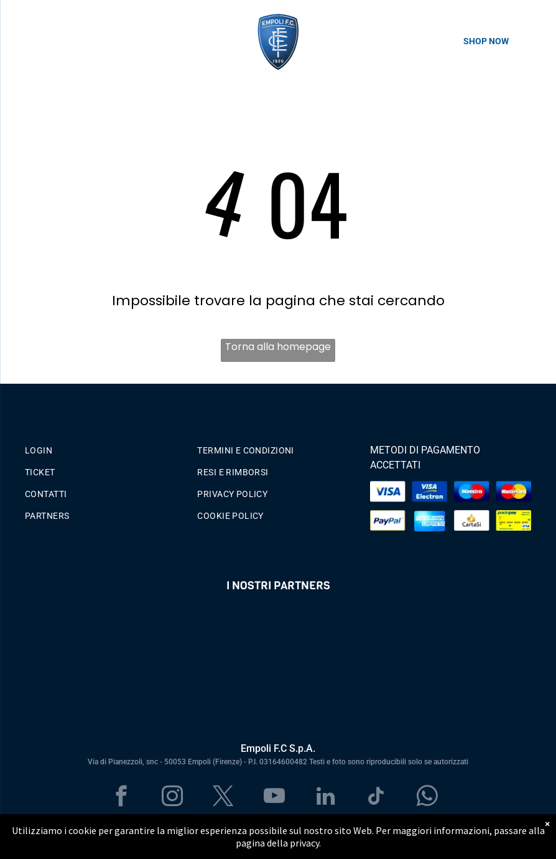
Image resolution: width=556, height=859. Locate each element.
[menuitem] (105, 447)
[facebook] (121, 798)
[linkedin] (325, 798)
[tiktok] (376, 798)
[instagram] (172, 798)
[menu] (27, 41)
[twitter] (223, 798)
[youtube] (274, 798)
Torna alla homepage (278, 346)
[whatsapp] (427, 798)
